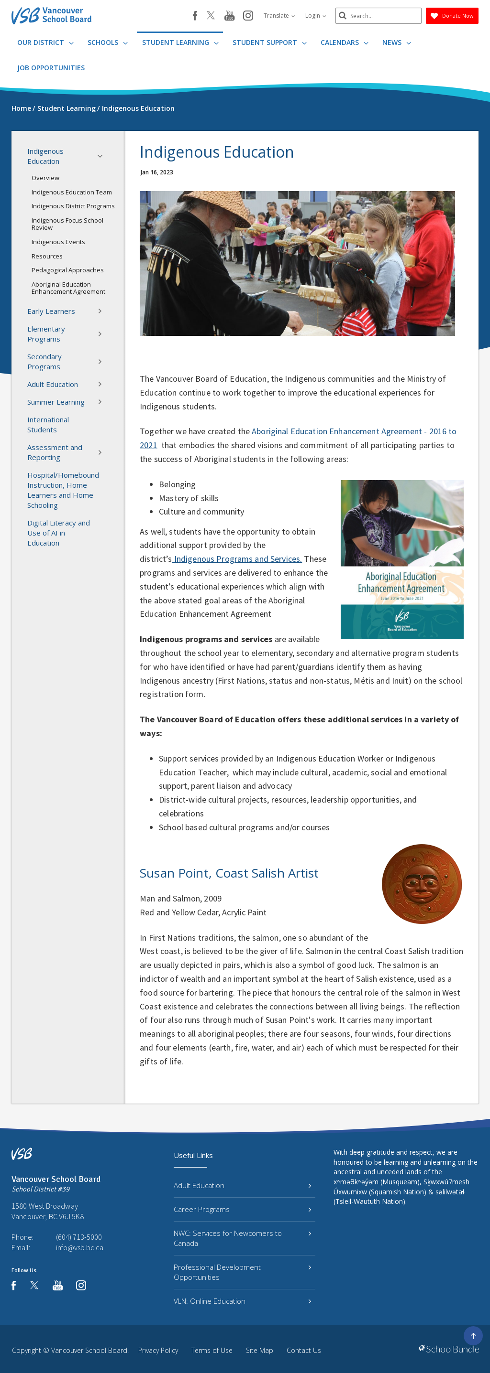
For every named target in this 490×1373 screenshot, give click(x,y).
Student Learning (180, 42)
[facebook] (195, 15)
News (396, 42)
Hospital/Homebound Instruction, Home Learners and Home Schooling (63, 490)
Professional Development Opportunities (242, 1272)
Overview (45, 177)
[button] (103, 156)
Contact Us (304, 1350)
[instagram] (248, 16)
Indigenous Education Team (72, 192)
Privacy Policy (158, 1350)
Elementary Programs (67, 333)
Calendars (344, 42)
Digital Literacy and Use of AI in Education (58, 532)
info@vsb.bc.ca (79, 1247)
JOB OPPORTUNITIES (51, 67)
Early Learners (67, 311)
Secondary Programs (67, 361)
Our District (45, 42)
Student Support (270, 42)
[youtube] (229, 16)
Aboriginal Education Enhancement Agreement (68, 288)
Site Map (259, 1350)
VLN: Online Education (242, 1301)
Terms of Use (212, 1350)
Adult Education (67, 384)
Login (315, 15)
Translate (279, 15)
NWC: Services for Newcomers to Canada (242, 1238)
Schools (108, 42)
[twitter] (211, 16)
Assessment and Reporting (67, 452)
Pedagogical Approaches (68, 270)
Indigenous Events (58, 241)
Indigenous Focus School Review (67, 224)
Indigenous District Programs (73, 206)
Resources (47, 256)
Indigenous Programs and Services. (237, 558)
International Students (48, 424)
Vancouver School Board (89, 1350)
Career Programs (242, 1209)
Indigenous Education (67, 156)
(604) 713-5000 (79, 1237)
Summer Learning (67, 402)
